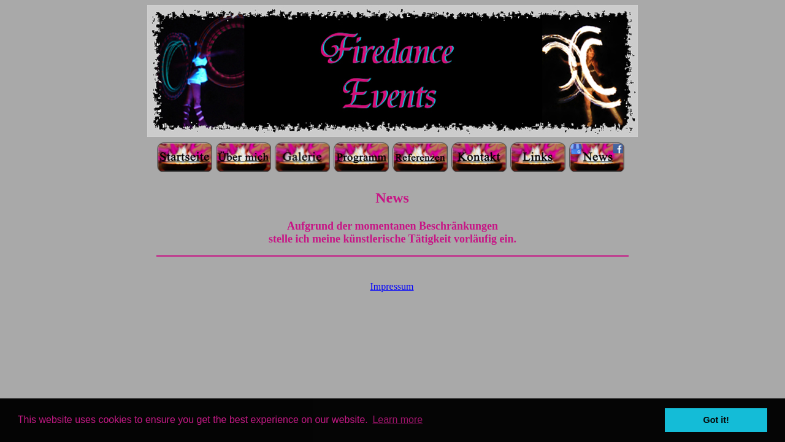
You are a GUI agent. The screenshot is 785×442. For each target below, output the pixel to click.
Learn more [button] (397, 419)
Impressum (391, 286)
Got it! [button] (716, 420)
